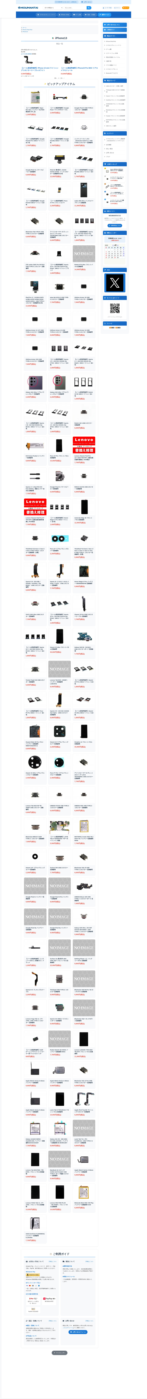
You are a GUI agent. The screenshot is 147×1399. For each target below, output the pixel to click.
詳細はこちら (52, 1261)
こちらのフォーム (68, 1327)
